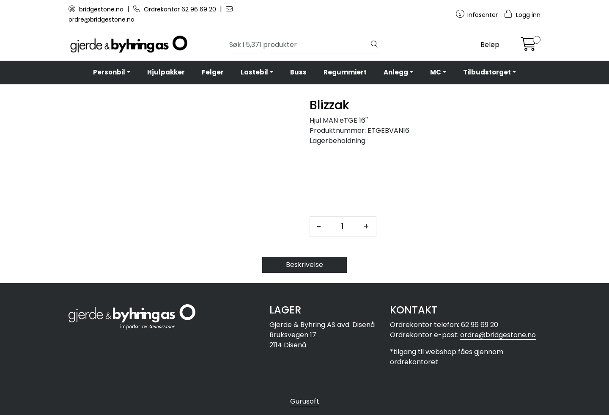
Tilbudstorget (487, 72)
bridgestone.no (97, 9)
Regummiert (345, 72)
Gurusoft (304, 401)
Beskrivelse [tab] (304, 264)
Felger (213, 72)
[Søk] (299, 44)
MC (435, 72)
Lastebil (254, 72)
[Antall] (342, 226)
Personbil (109, 72)
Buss (298, 72)
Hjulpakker (166, 72)
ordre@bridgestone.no (498, 335)
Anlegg (396, 72)
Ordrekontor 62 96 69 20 (175, 9)
